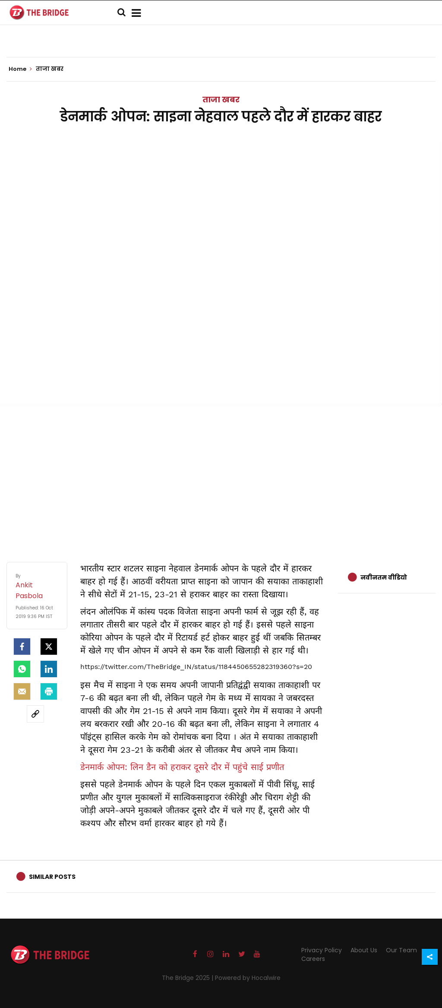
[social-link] (35, 714)
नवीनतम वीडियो (383, 577)
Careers (313, 958)
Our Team (401, 950)
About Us (363, 950)
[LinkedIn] (48, 669)
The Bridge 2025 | (188, 977)
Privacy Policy (321, 950)
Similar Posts (52, 876)
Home (20, 69)
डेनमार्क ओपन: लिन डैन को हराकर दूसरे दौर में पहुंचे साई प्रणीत (182, 767)
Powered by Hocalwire (248, 977)
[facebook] (22, 646)
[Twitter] (48, 646)
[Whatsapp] (22, 669)
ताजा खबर (221, 99)
